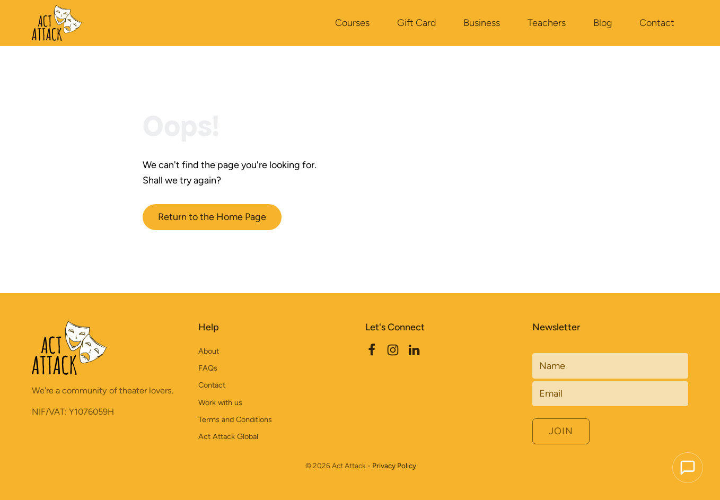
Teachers (547, 22)
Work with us (220, 402)
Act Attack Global (228, 436)
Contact (656, 22)
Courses (352, 22)
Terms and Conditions (235, 419)
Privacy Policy (394, 465)
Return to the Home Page (212, 216)
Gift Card (416, 22)
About (208, 351)
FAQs (207, 368)
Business (481, 22)
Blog (602, 22)
